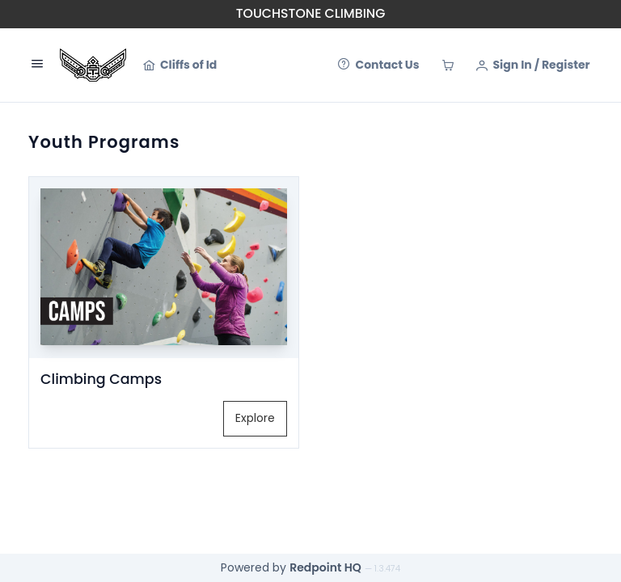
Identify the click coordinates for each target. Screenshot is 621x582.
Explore (255, 418)
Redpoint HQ (325, 567)
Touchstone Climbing (311, 13)
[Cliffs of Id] (180, 65)
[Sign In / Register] (533, 65)
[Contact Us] (378, 65)
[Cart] (448, 65)
